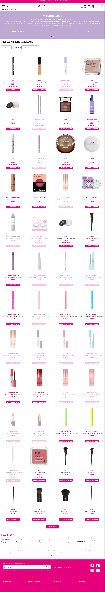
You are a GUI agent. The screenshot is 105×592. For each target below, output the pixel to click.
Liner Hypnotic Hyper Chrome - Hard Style (65, 433)
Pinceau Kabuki (65, 511)
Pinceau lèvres (13, 511)
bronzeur (15, 23)
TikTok (98, 565)
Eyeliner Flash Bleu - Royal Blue (39, 355)
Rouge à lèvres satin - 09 (13, 433)
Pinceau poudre (65, 472)
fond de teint (77, 21)
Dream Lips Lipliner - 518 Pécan (39, 160)
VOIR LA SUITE (82, 542)
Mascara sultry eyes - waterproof (92, 277)
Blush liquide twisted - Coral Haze (13, 277)
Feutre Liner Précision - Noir (39, 121)
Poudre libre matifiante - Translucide (65, 238)
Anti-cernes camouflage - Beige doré (39, 82)
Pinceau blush (92, 472)
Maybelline (56, 23)
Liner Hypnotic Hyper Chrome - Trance (39, 316)
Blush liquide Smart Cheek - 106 (91, 394)
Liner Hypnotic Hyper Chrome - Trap (13, 316)
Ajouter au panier (13, 89)
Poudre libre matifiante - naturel (13, 121)
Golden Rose (65, 23)
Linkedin (98, 570)
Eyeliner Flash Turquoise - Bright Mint (92, 355)
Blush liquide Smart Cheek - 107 (39, 394)
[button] (51, 36)
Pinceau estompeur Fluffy (92, 511)
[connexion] (97, 7)
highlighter (22, 23)
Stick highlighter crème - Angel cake (13, 199)
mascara (84, 21)
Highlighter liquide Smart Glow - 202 (65, 199)
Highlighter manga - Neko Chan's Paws (91, 199)
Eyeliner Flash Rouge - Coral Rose (66, 355)
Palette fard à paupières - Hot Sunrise (66, 121)
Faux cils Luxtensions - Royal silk (39, 238)
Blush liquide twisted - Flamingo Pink (39, 277)
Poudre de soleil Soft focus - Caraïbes (66, 160)
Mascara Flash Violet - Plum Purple (65, 82)
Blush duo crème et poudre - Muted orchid (39, 199)
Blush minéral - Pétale (39, 472)
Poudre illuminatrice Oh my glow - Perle (92, 82)
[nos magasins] (87, 6)
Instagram (92, 570)
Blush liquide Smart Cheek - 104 (65, 394)
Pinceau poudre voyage (39, 511)
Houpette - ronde (92, 160)
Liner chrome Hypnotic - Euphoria (65, 277)
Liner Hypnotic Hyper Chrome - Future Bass (92, 316)
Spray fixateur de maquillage (92, 121)
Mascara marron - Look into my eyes (13, 160)
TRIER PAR (17, 47)
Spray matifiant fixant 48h (13, 238)
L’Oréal (71, 23)
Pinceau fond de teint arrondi (92, 238)
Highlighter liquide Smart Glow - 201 (13, 355)
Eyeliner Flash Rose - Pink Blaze (13, 394)
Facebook (92, 565)
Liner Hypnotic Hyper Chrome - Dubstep (66, 316)
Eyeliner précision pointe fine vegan (13, 82)
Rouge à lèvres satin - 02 (39, 433)
